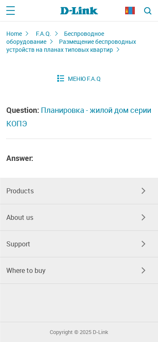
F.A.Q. (43, 33)
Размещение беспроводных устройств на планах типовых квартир (71, 45)
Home (14, 33)
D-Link (100, 332)
